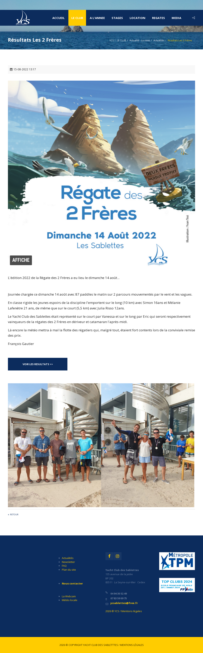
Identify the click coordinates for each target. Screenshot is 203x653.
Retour (14, 514)
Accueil (58, 18)
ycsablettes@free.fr (124, 603)
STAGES (117, 18)
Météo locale (69, 600)
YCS (111, 40)
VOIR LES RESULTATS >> (38, 364)
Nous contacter (72, 583)
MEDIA (176, 18)
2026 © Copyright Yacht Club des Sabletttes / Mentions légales (101, 645)
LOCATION (137, 18)
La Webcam (69, 596)
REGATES (158, 18)
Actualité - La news (139, 40)
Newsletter (68, 562)
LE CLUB (77, 18)
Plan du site (69, 569)
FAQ (64, 565)
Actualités (158, 40)
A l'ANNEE (97, 18)
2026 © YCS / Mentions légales (123, 611)
